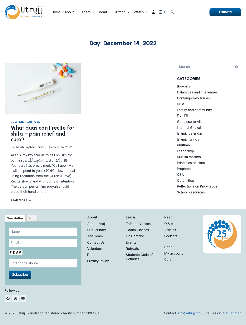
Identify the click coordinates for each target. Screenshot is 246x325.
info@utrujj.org (189, 313)
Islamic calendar (189, 133)
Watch (141, 12)
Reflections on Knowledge (197, 186)
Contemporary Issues (193, 98)
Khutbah (25, 121)
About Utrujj (96, 224)
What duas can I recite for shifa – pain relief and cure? (42, 133)
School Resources (191, 192)
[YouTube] (23, 298)
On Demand (135, 236)
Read (105, 12)
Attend (122, 12)
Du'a (14, 121)
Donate (225, 12)
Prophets (184, 169)
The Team (95, 236)
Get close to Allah (190, 122)
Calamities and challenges (197, 92)
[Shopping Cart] (163, 12)
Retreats (132, 249)
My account (173, 253)
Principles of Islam (191, 163)
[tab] (15, 218)
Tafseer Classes (138, 224)
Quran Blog (185, 180)
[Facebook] (8, 298)
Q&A (37, 121)
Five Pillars (185, 116)
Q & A (168, 224)
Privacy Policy (98, 261)
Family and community (194, 110)
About (71, 12)
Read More (21, 200)
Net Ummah (232, 313)
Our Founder (96, 230)
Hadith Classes (137, 230)
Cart (167, 260)
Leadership (185, 151)
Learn (88, 12)
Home (56, 12)
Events (131, 242)
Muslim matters (189, 157)
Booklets (183, 86)
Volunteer (94, 249)
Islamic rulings (188, 139)
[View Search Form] (172, 12)
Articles (170, 230)
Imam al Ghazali (189, 128)
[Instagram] (15, 298)
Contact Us (96, 242)
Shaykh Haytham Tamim (29, 147)
